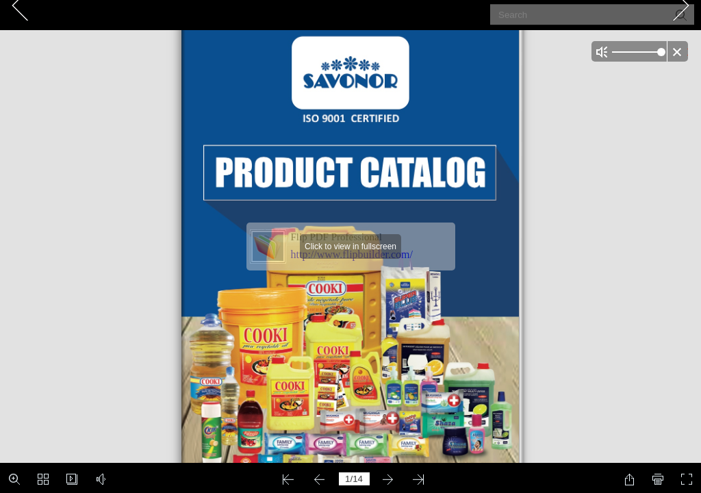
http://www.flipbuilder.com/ (352, 254)
